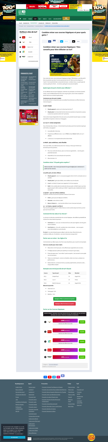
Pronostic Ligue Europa (24, 90)
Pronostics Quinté (32, 103)
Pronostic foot (32, 397)
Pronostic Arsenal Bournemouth (49, 404)
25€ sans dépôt (57, 19)
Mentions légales (20, 404)
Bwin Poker (71, 406)
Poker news (71, 390)
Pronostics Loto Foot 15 (32, 93)
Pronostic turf (80, 390)
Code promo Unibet (33, 428)
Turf (35, 19)
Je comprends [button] (14, 437)
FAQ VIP (17, 411)
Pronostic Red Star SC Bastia (49, 409)
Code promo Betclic (33, 419)
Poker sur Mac (71, 395)
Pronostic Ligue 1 (32, 79)
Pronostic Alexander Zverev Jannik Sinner (52, 406)
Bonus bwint (31, 96)
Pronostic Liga (32, 84)
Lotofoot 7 (31, 390)
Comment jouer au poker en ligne (24, 101)
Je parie (82, 322)
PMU (78, 387)
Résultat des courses (80, 397)
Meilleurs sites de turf (28, 32)
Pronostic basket (33, 404)
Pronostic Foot (27, 73)
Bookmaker (31, 395)
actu (50, 19)
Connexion (86, 10)
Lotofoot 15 (31, 392)
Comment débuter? (53, 364)
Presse (17, 397)
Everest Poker (71, 404)
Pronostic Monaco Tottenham (32, 77)
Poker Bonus (71, 392)
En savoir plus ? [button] (19, 433)
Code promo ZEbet (33, 430)
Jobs (17, 400)
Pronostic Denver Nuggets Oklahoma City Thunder (54, 392)
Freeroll (70, 397)
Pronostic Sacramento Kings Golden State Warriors (54, 390)
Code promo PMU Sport (34, 421)
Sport (24, 19)
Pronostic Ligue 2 (24, 82)
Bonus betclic (31, 95)
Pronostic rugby (32, 402)
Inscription (80, 10)
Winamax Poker (70, 400)
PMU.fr (67, 134)
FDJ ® (40, 19)
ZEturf (49, 136)
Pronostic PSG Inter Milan (24, 80)
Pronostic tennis (33, 400)
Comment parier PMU (79, 402)
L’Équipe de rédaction (21, 395)
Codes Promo (31, 101)
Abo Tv (45, 19)
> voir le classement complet (33, 61)
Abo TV (22, 103)
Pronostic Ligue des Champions (33, 410)
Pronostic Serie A (32, 82)
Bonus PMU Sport (24, 96)
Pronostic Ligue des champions (32, 87)
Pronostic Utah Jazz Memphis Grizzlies (51, 395)
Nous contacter (19, 390)
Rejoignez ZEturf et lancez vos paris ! (64, 304)
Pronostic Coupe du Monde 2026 (24, 77)
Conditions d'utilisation (21, 402)
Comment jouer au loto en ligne (33, 99)
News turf (79, 405)
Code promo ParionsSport (32, 424)
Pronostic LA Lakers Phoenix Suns (50, 397)
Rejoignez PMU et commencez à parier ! (65, 299)
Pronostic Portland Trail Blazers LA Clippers (52, 387)
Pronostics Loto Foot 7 (24, 93)
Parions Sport (32, 387)
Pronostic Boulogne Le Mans (48, 411)
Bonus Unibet (23, 95)
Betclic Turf (76, 134)
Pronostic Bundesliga (23, 87)
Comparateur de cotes (34, 416)
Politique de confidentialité (19, 408)
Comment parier (33, 414)
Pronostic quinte (79, 393)
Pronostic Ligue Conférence (32, 90)
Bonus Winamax (24, 98)
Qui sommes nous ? (20, 392)
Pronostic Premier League (24, 84)
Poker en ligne (71, 387)
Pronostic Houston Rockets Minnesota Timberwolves (51, 400)
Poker (30, 19)
